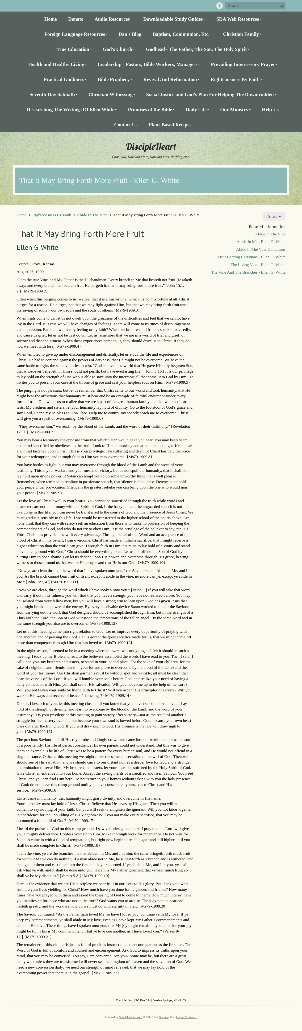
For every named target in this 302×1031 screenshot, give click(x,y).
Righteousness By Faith (235, 79)
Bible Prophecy (114, 79)
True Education (72, 49)
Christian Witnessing (110, 94)
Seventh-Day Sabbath (52, 94)
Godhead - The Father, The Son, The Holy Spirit (196, 49)
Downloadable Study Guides (173, 19)
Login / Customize (186, 1017)
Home (50, 19)
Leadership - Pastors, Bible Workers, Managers (147, 64)
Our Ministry (234, 109)
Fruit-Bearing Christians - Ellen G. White (251, 257)
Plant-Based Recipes (170, 124)
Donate (75, 19)
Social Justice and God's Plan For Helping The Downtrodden (210, 94)
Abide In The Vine (92, 215)
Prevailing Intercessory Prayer (243, 64)
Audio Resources (112, 19)
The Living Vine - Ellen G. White (258, 265)
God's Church (117, 49)
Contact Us (126, 124)
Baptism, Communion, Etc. (181, 34)
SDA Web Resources (237, 19)
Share (274, 216)
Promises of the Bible (150, 109)
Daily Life (196, 109)
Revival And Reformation (170, 79)
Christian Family (241, 34)
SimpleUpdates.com (130, 1017)
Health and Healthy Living (56, 64)
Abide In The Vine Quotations (260, 249)
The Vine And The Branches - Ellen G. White (248, 272)
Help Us (270, 109)
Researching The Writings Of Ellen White (70, 109)
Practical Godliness (64, 79)
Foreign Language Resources (74, 34)
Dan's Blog (129, 34)
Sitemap (163, 1017)
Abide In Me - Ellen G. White (261, 241)
